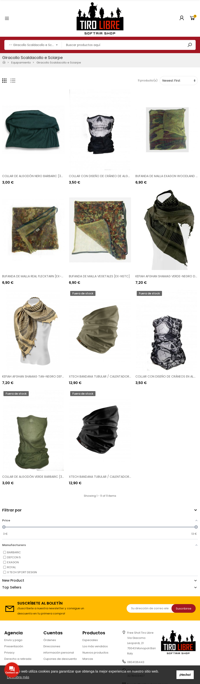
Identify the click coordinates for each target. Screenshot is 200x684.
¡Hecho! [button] (185, 674)
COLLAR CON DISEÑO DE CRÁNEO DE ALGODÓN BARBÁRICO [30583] (118, 176)
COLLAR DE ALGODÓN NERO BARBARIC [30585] (36, 176)
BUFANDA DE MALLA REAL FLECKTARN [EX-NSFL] (35, 276)
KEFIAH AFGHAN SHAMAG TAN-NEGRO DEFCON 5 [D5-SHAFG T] (47, 376)
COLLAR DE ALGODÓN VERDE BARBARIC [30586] (36, 477)
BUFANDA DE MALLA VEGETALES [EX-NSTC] (99, 276)
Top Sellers (11, 587)
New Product (13, 580)
